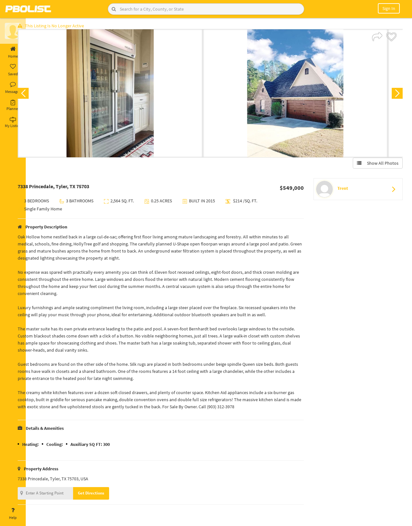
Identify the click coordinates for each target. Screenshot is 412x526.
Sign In (388, 8)
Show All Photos (376, 165)
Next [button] (395, 95)
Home (13, 52)
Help (13, 514)
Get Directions (104, 495)
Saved (13, 70)
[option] (123, 95)
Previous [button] (36, 95)
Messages (13, 88)
